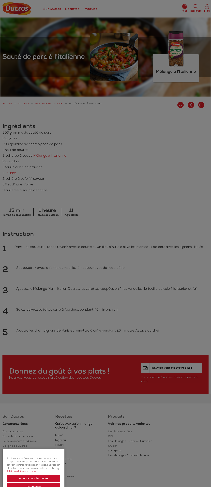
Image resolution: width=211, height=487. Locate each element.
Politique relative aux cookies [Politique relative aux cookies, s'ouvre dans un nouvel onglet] (21, 479)
